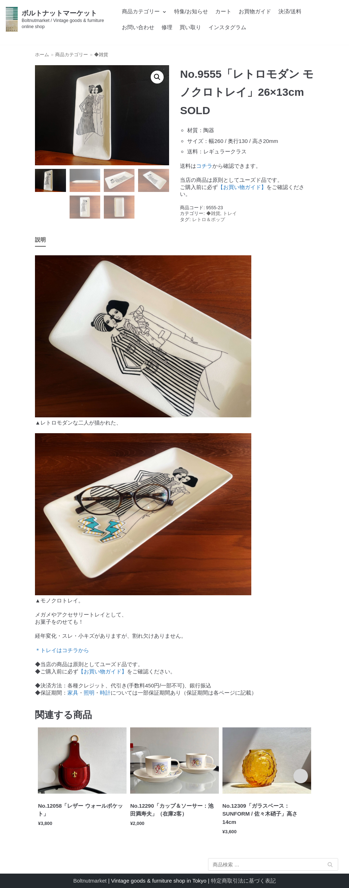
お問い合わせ (138, 27)
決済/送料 (289, 11)
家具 (72, 693)
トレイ (230, 213)
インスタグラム (227, 27)
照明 (89, 693)
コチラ (204, 166)
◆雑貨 (101, 54)
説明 (40, 240)
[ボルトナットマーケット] (58, 19)
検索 (330, 866)
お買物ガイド (255, 11)
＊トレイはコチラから (62, 650)
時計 (105, 693)
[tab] (40, 240)
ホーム (42, 54)
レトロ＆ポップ (208, 219)
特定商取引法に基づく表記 (243, 881)
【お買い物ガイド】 (242, 187)
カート (223, 11)
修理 (167, 27)
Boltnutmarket (90, 881)
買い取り (190, 27)
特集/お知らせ (191, 11)
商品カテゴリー (71, 54)
